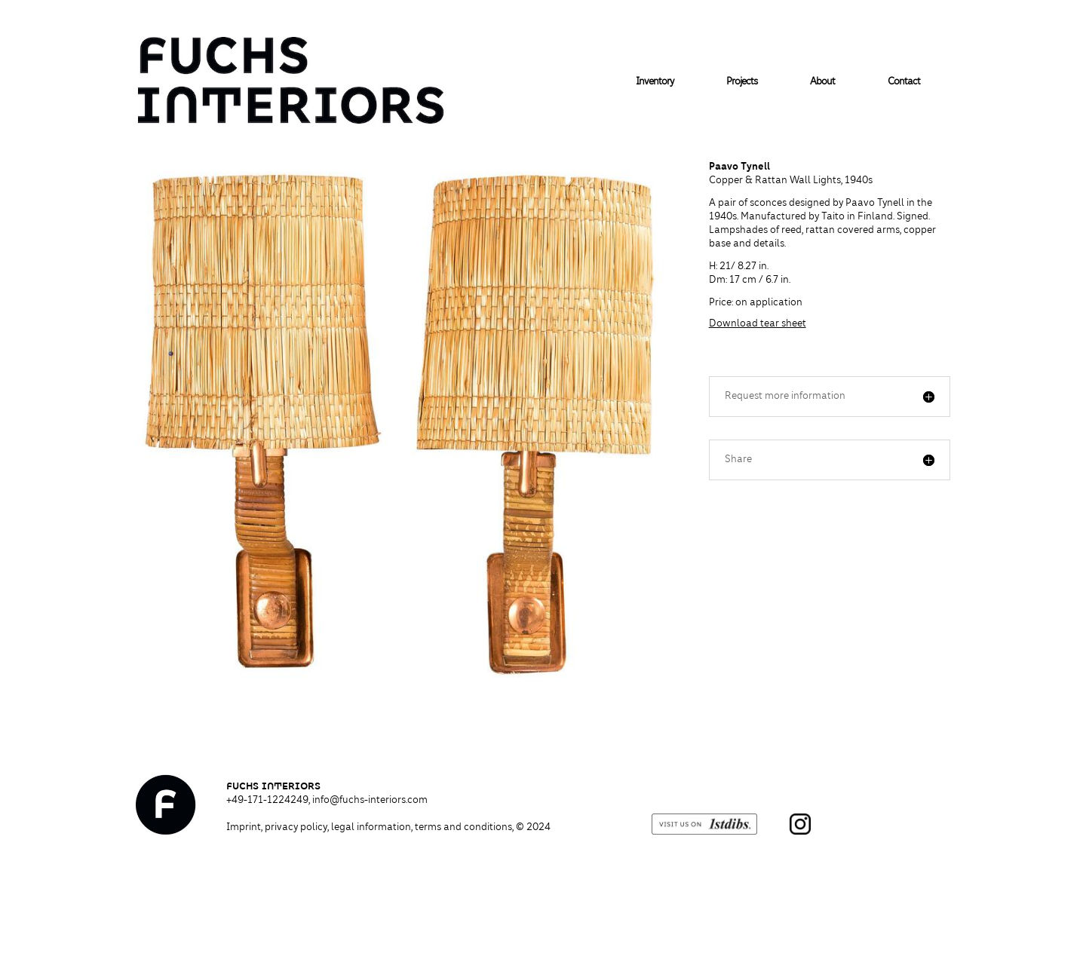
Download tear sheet (757, 324)
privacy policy (296, 827)
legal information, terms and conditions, (441, 827)
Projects (741, 82)
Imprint (243, 827)
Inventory (654, 82)
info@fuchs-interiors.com (370, 800)
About (822, 82)
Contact (904, 82)
